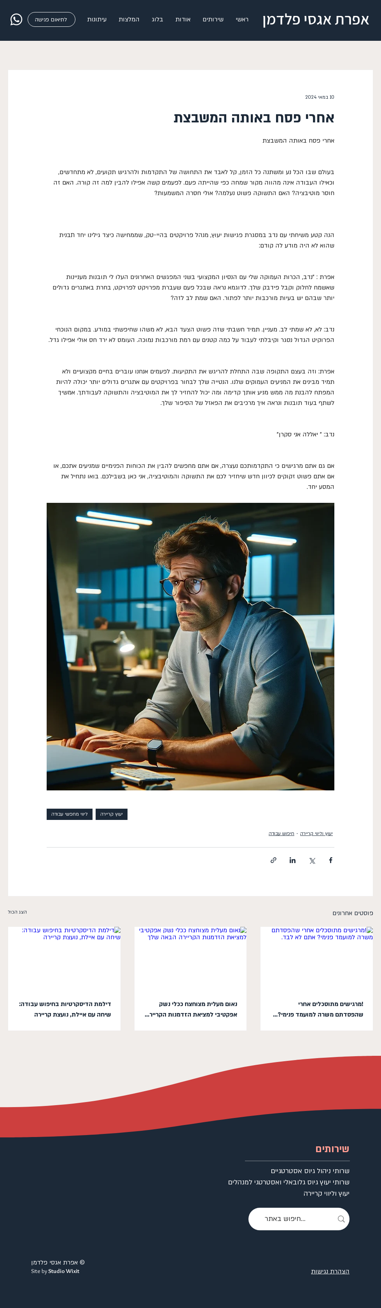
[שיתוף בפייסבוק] (330, 860)
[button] (212, 19)
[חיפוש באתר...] (299, 1219)
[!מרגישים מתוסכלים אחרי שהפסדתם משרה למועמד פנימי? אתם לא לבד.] (316, 958)
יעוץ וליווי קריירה (316, 833)
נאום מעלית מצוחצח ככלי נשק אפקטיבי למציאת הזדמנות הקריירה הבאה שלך (191, 1010)
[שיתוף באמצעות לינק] (273, 860)
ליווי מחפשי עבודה (69, 814)
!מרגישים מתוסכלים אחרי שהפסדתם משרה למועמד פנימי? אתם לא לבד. (321, 1010)
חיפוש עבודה (281, 833)
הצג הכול (17, 912)
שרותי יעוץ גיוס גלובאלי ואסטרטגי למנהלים (316, 1182)
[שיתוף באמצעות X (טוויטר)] (311, 860)
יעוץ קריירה (111, 814)
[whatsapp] (16, 19)
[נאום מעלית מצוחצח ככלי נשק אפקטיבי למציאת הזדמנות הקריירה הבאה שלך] (191, 958)
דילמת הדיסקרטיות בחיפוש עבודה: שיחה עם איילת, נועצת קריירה (65, 1009)
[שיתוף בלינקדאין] (292, 860)
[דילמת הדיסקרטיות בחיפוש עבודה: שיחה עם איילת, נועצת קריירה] (64, 958)
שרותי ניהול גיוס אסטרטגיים (316, 1171)
